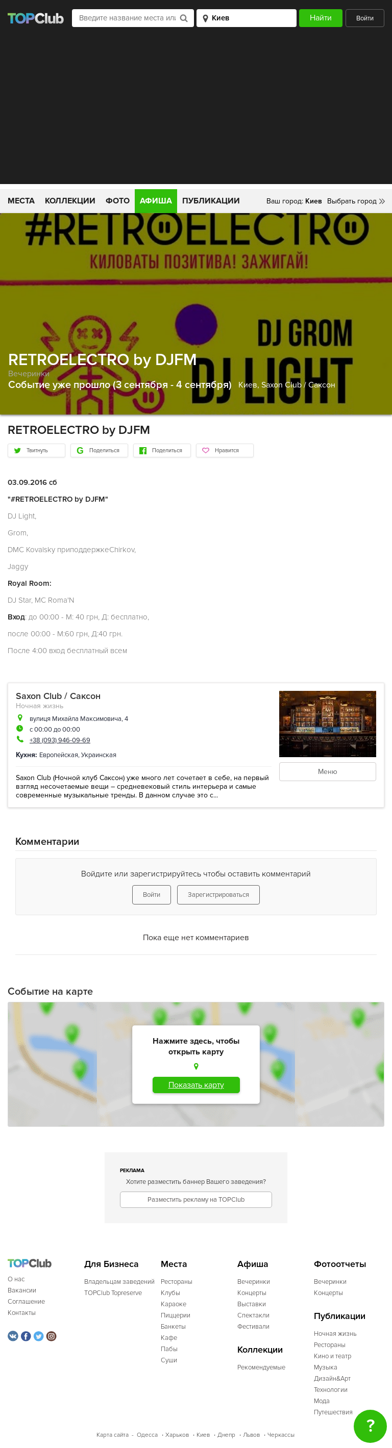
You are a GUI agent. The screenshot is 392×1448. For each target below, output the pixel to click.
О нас (16, 1279)
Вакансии (22, 1290)
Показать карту (196, 1085)
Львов (251, 1435)
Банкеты (173, 1327)
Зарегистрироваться (218, 895)
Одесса (147, 1435)
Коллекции (70, 201)
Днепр (226, 1435)
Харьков (177, 1435)
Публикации (211, 201)
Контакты (22, 1313)
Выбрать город (352, 201)
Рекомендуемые (261, 1367)
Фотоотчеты (340, 1264)
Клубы (170, 1293)
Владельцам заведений (119, 1282)
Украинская (98, 755)
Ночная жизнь (39, 706)
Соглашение (26, 1302)
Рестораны (176, 1282)
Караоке (173, 1304)
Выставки (251, 1304)
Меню (327, 771)
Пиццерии (175, 1315)
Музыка (325, 1367)
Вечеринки (29, 374)
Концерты (251, 1293)
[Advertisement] (196, 112)
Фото (118, 201)
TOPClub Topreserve (113, 1293)
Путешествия (333, 1412)
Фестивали (253, 1327)
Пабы (169, 1349)
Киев (203, 1435)
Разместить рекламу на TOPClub (196, 1200)
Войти (365, 18)
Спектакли (253, 1315)
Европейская (58, 755)
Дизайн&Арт (332, 1379)
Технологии (331, 1390)
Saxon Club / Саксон (298, 385)
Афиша (156, 201)
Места (21, 201)
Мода (322, 1401)
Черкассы (281, 1435)
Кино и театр (332, 1356)
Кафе (169, 1338)
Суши (169, 1360)
